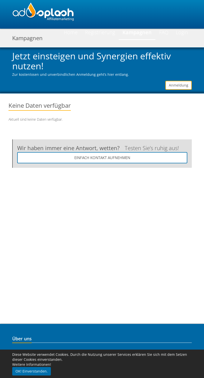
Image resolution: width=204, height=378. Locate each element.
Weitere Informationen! (31, 364)
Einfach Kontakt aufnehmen (102, 157)
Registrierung (100, 32)
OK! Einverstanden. (31, 371)
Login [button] (182, 32)
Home (71, 32)
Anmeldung (178, 85)
